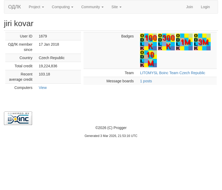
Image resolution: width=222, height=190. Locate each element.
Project (36, 7)
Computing (63, 7)
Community (92, 7)
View (43, 88)
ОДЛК (14, 7)
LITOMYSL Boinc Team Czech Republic (172, 73)
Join (189, 7)
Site (117, 7)
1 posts (146, 81)
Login (205, 7)
